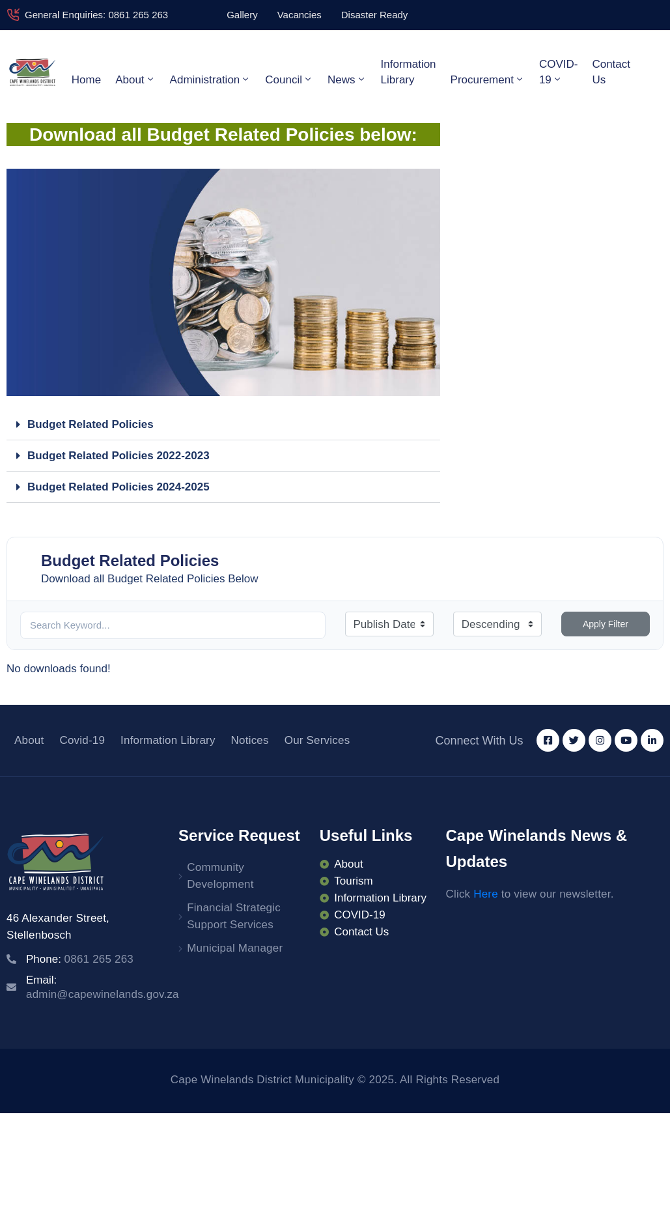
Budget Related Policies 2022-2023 (118, 455)
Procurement (488, 79)
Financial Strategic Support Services (234, 916)
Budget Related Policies (90, 424)
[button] (223, 424)
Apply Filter (605, 624)
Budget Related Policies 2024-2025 (118, 487)
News (347, 79)
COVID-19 (558, 72)
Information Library (408, 72)
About (135, 79)
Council (289, 79)
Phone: (79, 959)
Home (86, 80)
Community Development (220, 875)
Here (485, 894)
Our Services (317, 740)
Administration (210, 79)
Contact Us (611, 72)
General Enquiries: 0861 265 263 (96, 14)
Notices (250, 740)
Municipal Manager (235, 948)
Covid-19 (82, 740)
